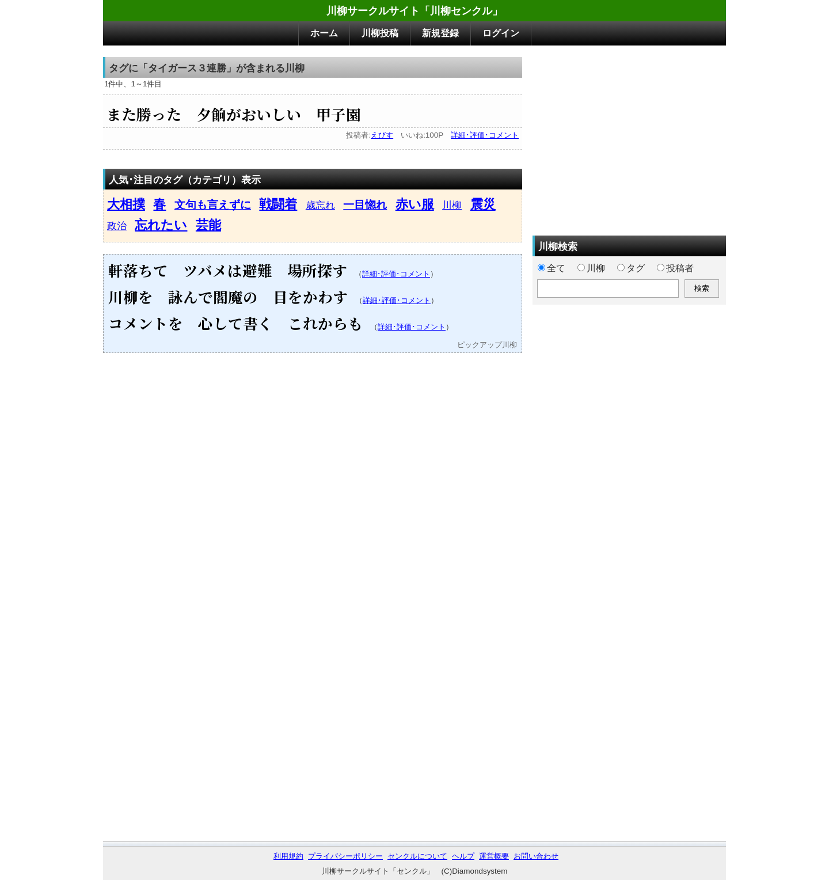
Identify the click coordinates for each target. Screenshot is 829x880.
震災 (483, 204)
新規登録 (440, 33)
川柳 (452, 205)
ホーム (324, 33)
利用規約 (288, 856)
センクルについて (417, 856)
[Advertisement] (629, 137)
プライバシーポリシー (345, 856)
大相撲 (126, 204)
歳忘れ (320, 205)
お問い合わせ (536, 856)
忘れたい (161, 225)
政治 (117, 226)
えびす (382, 135)
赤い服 (415, 204)
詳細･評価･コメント (485, 135)
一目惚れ (365, 205)
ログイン (500, 33)
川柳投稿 (380, 33)
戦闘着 (278, 204)
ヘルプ (463, 856)
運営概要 (494, 856)
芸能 (208, 225)
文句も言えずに (212, 205)
